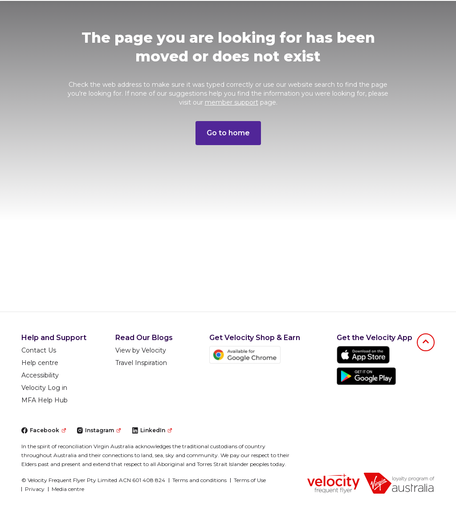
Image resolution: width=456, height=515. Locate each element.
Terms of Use (250, 480)
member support (231, 102)
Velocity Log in (44, 388)
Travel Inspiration (141, 363)
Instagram (99, 430)
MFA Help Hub (44, 400)
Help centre (39, 363)
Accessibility (40, 375)
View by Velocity (140, 350)
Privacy (35, 489)
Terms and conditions (199, 480)
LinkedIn (152, 430)
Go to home (228, 133)
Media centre (68, 489)
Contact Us (38, 350)
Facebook (43, 430)
